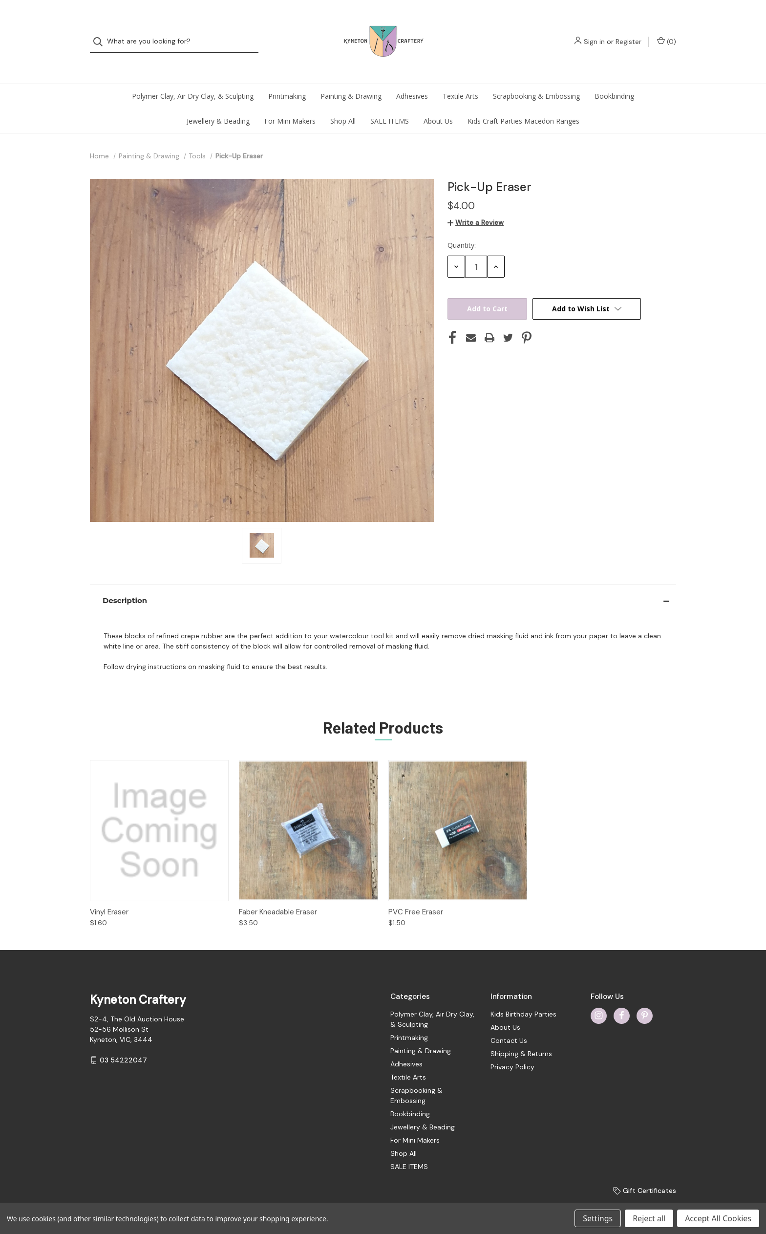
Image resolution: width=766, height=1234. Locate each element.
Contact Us (508, 1021)
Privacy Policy (512, 1047)
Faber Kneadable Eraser (278, 892)
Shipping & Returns (521, 1034)
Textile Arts (460, 76)
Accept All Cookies (718, 1218)
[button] (383, 581)
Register (628, 31)
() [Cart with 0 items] (666, 31)
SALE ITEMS (389, 101)
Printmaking (287, 76)
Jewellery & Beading (218, 101)
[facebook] (621, 996)
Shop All (343, 101)
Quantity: (461, 225)
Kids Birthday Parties (523, 994)
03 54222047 (123, 1040)
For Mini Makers (290, 101)
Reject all (649, 1218)
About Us (438, 101)
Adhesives (412, 76)
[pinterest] (644, 996)
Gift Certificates (644, 1171)
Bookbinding (614, 76)
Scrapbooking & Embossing (536, 76)
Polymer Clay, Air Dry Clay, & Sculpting (193, 76)
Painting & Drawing (351, 76)
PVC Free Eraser (415, 892)
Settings (598, 1218)
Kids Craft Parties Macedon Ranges (523, 101)
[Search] (101, 32)
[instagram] (599, 996)
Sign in (594, 31)
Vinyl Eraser (109, 892)
